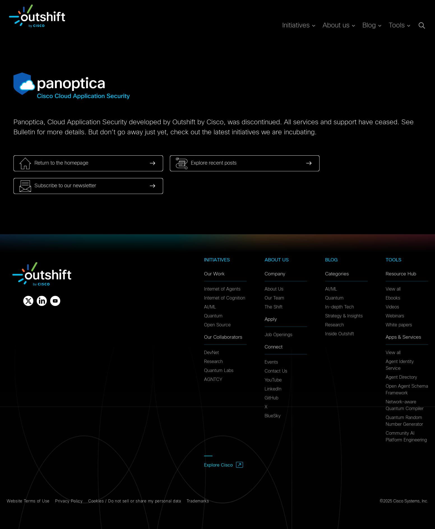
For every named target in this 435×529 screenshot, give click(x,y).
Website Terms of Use (28, 501)
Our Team (274, 298)
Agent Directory (401, 377)
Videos (392, 307)
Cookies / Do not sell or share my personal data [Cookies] (134, 501)
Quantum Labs (218, 370)
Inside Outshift (339, 334)
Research (213, 361)
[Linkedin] (42, 301)
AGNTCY (213, 379)
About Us (274, 289)
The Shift (274, 307)
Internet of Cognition (224, 298)
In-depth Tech (339, 307)
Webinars (395, 316)
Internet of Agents (222, 289)
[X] (28, 301)
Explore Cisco (218, 465)
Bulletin (24, 132)
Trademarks (198, 501)
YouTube (273, 380)
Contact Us (276, 371)
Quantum (213, 316)
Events (271, 362)
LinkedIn (273, 389)
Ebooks (393, 298)
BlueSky (273, 416)
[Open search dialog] (422, 25)
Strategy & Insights (344, 316)
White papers (399, 325)
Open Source (217, 325)
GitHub (271, 398)
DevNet (211, 352)
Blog (369, 25)
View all (393, 289)
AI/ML (210, 307)
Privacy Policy (69, 501)
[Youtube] (55, 301)
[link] (88, 163)
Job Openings (278, 335)
